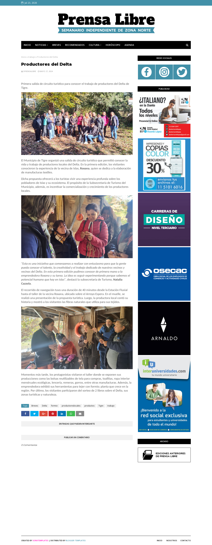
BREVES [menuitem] (56, 44)
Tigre (101, 405)
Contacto (185, 540)
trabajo (31, 57)
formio (54, 405)
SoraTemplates (40, 540)
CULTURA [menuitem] (94, 44)
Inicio (23, 57)
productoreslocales (71, 405)
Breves (34, 405)
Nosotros (171, 540)
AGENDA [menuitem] (129, 44)
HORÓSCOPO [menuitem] (113, 44)
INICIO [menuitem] (27, 44)
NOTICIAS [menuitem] (40, 44)
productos (89, 405)
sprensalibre (29, 71)
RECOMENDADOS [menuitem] (74, 44)
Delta (44, 405)
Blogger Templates (76, 540)
